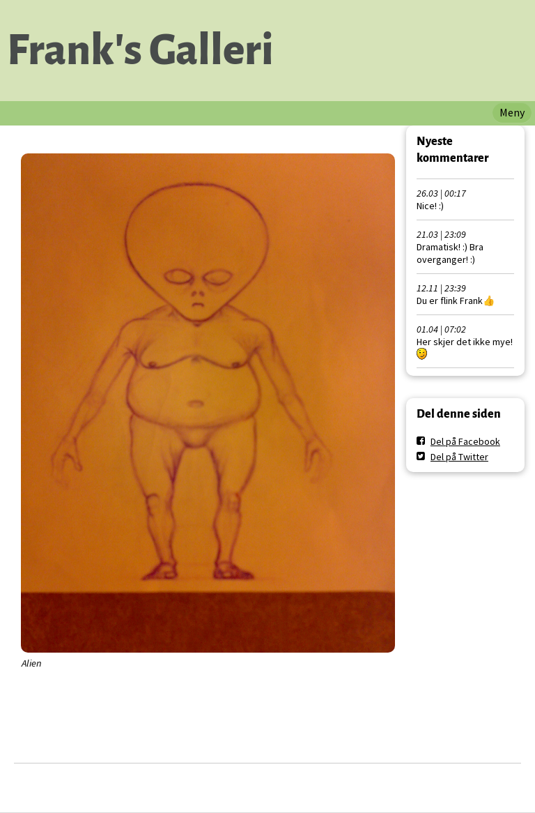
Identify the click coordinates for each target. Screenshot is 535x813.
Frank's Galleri (140, 50)
